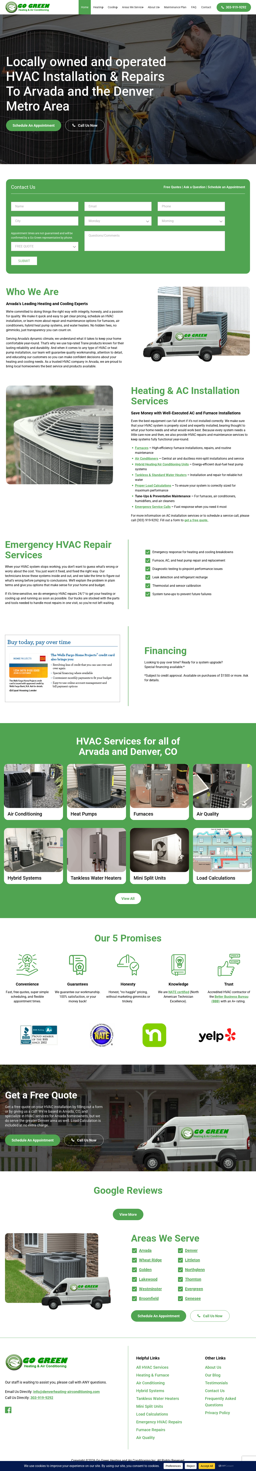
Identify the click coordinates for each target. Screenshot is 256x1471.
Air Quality (145, 1437)
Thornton (193, 1279)
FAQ (193, 7)
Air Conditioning (150, 1383)
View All (128, 898)
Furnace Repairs (150, 1429)
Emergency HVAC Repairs (159, 1422)
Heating (98, 7)
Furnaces (141, 448)
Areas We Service (132, 7)
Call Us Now (84, 125)
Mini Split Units (149, 1406)
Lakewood (148, 1279)
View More (128, 1214)
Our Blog (212, 1375)
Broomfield (149, 1298)
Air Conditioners (146, 458)
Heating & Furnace (152, 1375)
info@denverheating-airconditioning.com (66, 1392)
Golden (145, 1269)
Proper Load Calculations (153, 485)
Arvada (145, 1250)
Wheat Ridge (150, 1260)
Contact (206, 7)
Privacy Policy (217, 1412)
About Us (153, 7)
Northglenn (195, 1269)
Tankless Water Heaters (157, 1398)
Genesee (193, 1298)
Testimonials (216, 1383)
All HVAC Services (152, 1367)
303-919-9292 (236, 7)
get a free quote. (196, 520)
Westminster (150, 1288)
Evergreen (194, 1288)
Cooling (112, 7)
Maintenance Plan (175, 7)
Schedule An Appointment (34, 125)
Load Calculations (152, 1414)
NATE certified (178, 992)
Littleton (192, 1260)
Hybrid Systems (150, 1390)
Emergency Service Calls (153, 507)
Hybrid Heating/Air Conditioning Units (162, 464)
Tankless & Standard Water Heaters (161, 475)
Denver (191, 1250)
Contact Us (215, 1390)
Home (84, 7)
